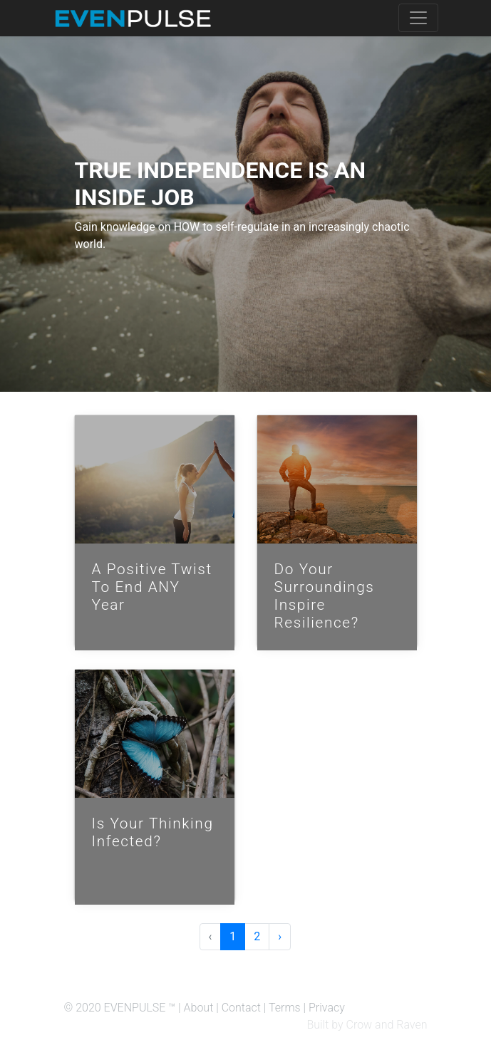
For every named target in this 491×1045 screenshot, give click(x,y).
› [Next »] (279, 936)
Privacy (327, 1007)
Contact (241, 1007)
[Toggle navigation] (418, 18)
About (199, 1007)
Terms (285, 1007)
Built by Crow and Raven (366, 1024)
